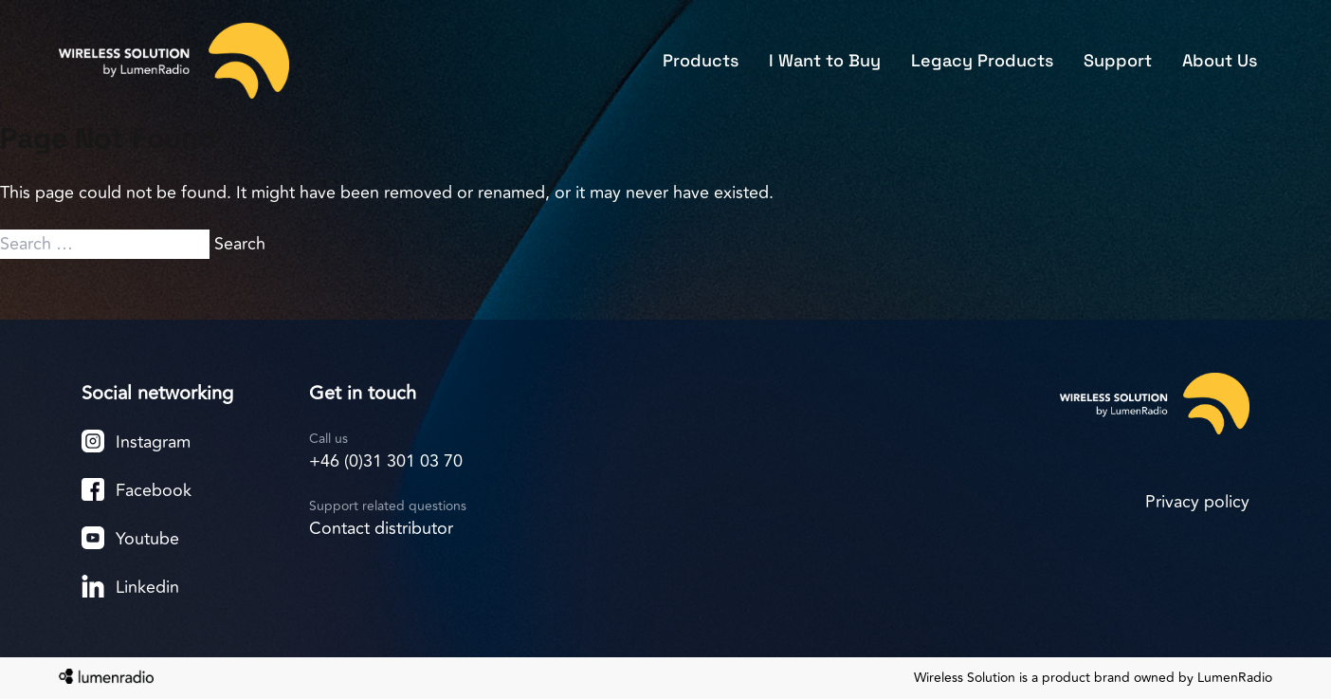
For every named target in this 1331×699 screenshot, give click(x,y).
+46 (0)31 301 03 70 (386, 461)
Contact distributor (381, 528)
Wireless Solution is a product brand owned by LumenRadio (1093, 678)
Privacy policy (1197, 501)
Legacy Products (982, 60)
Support (1118, 60)
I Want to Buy (825, 60)
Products (700, 60)
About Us (1219, 60)
